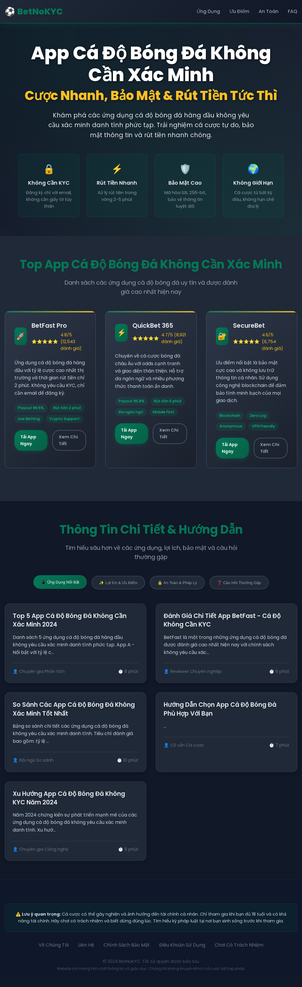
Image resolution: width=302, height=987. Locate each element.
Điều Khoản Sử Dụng (182, 955)
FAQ (292, 11)
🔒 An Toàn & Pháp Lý (177, 583)
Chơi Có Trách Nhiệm (239, 955)
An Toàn (268, 11)
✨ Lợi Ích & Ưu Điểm (118, 583)
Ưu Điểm (239, 11)
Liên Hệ (86, 955)
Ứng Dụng (208, 11)
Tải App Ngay (28, 440)
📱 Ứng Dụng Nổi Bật (60, 582)
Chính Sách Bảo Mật (127, 955)
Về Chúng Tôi (54, 955)
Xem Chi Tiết (68, 440)
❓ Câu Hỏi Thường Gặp (239, 583)
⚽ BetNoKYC (34, 11)
